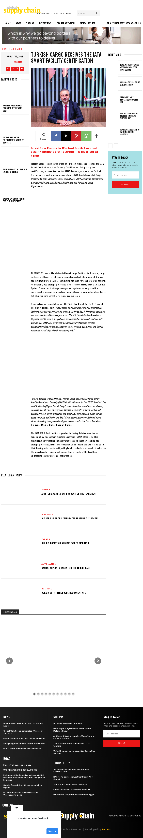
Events (45, 539)
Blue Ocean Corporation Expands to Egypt (73, 794)
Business (46, 589)
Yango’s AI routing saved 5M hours (70, 784)
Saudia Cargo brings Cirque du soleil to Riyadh (22, 786)
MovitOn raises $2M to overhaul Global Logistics (129, 132)
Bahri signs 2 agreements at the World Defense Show (72, 729)
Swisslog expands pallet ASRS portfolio (130, 83)
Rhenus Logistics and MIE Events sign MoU (15, 170)
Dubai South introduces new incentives (63, 592)
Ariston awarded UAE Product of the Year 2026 (12, 108)
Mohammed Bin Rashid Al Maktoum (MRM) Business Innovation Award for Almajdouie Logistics (24, 777)
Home (5, 48)
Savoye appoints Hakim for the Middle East (14, 200)
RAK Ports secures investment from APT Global (73, 778)
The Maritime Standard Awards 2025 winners (71, 744)
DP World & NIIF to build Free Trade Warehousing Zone (20, 793)
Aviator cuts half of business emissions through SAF (128, 116)
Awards (46, 490)
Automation (48, 564)
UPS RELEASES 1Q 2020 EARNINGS (20, 770)
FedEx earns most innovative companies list (129, 100)
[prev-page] (110, 145)
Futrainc (106, 829)
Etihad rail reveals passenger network (71, 789)
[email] (125, 175)
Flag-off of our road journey (17, 765)
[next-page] (116, 145)
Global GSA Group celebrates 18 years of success (13, 140)
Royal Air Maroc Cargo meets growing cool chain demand (129, 67)
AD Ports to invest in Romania (67, 723)
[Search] (97, 13)
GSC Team (18, 62)
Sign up (125, 184)
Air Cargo (16, 48)
